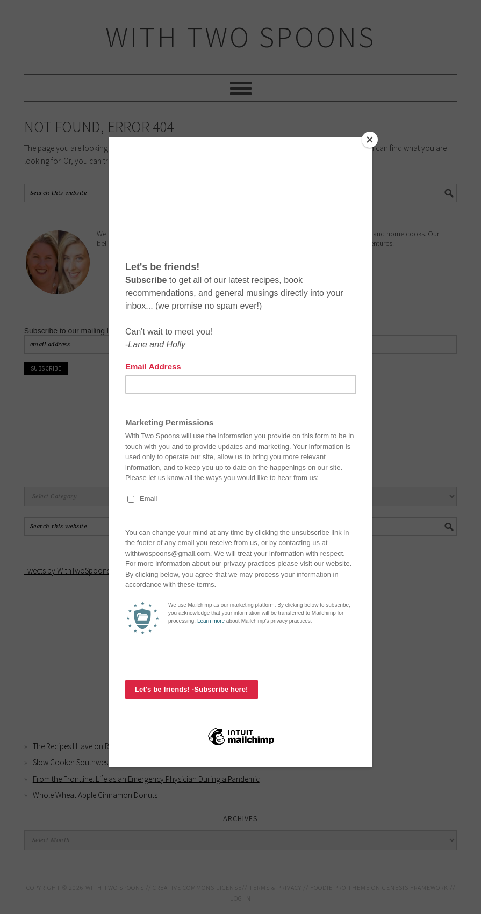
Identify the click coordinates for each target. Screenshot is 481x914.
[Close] (370, 140)
